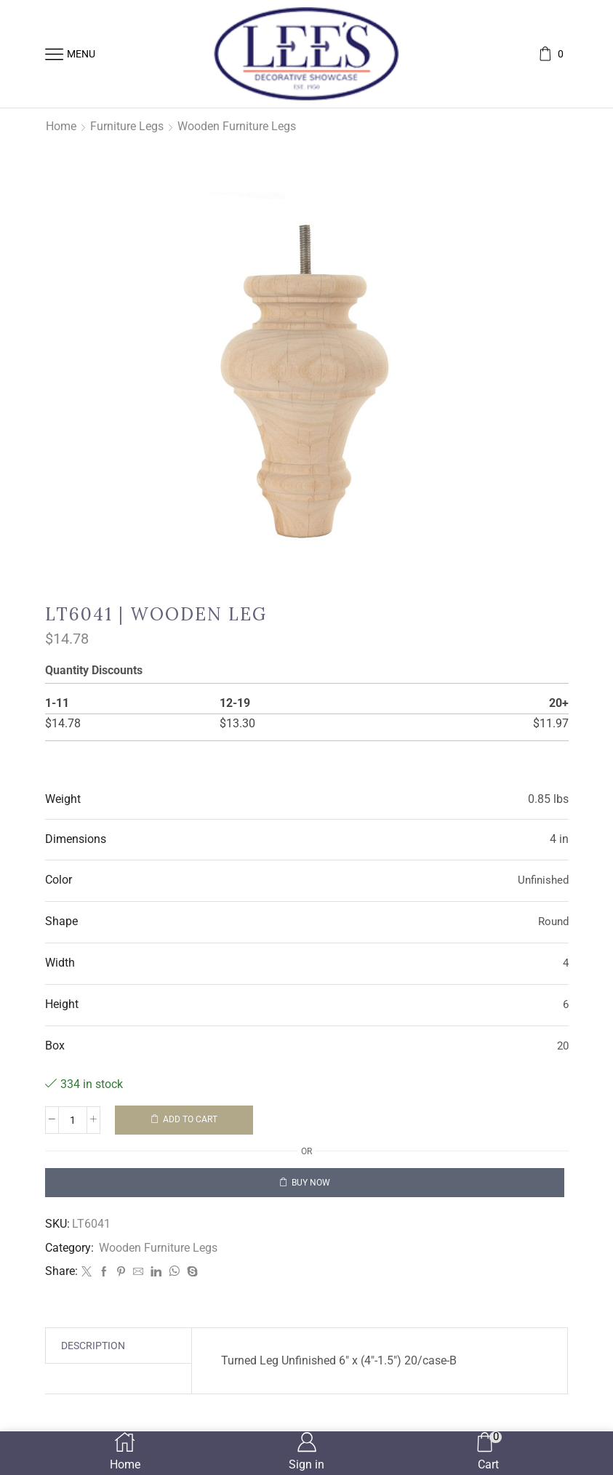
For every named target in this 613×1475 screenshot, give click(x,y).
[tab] (93, 1345)
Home (61, 126)
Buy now (311, 1183)
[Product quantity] (73, 1120)
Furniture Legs (127, 126)
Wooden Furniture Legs (236, 126)
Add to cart (190, 1119)
